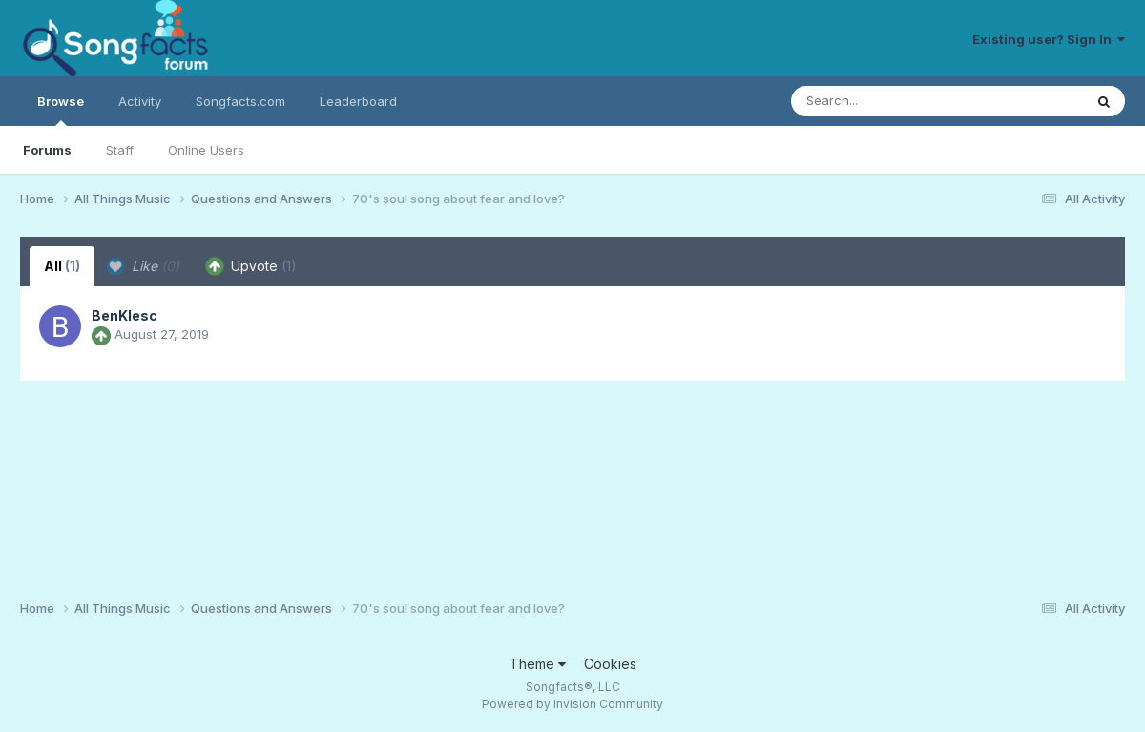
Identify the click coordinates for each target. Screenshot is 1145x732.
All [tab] (62, 266)
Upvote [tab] (251, 266)
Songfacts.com (240, 101)
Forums (47, 149)
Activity (139, 101)
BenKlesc (124, 315)
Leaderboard (358, 101)
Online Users (206, 149)
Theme (538, 664)
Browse (60, 110)
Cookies (610, 664)
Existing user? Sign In (1048, 39)
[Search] (885, 101)
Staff (120, 149)
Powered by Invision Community (572, 704)
